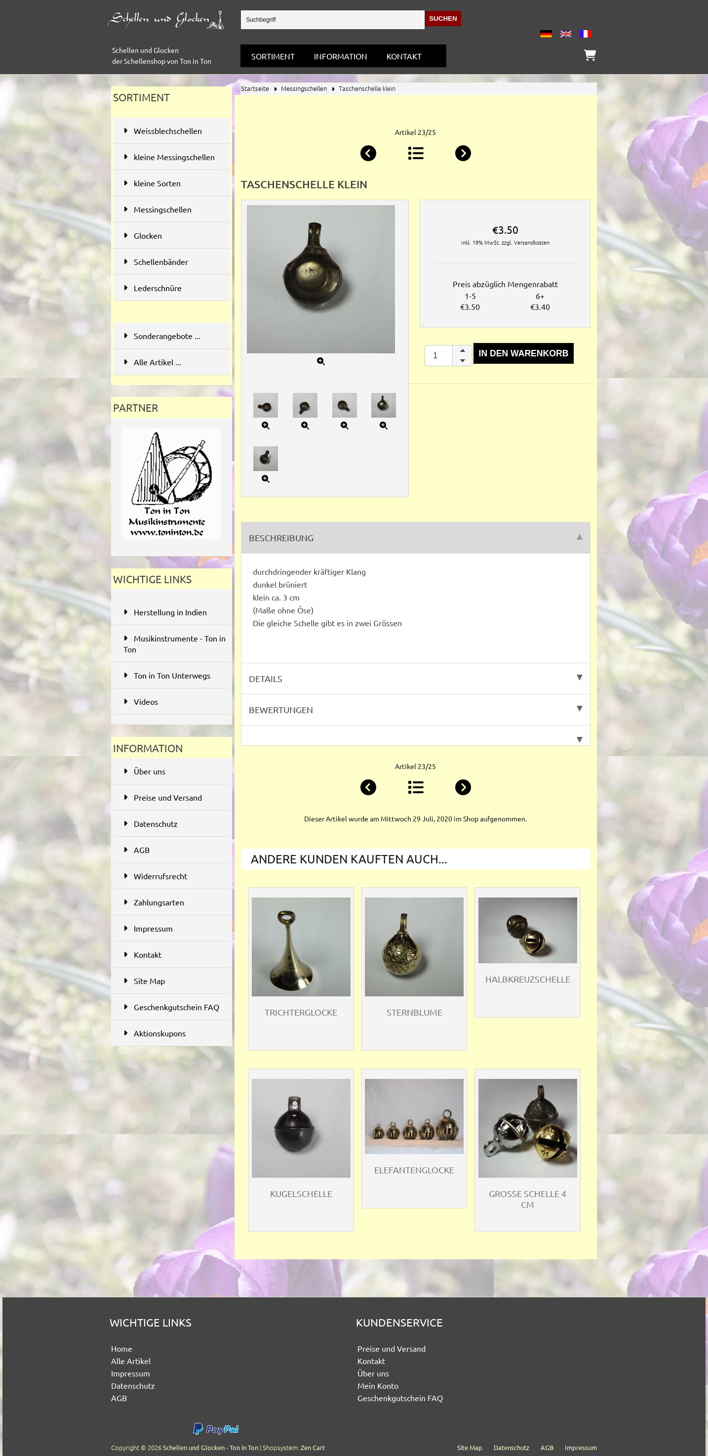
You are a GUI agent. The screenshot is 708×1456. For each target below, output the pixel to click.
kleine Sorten (170, 182)
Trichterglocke (301, 1012)
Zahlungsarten (153, 902)
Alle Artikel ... (152, 362)
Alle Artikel (131, 1361)
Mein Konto (377, 1385)
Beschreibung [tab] (416, 537)
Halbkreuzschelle (527, 979)
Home (121, 1348)
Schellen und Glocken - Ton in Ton (210, 1447)
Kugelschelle (301, 1193)
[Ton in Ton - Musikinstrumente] (171, 541)
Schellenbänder (170, 261)
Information (340, 56)
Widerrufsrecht (155, 876)
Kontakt (404, 56)
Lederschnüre (170, 287)
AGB (136, 850)
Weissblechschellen (170, 130)
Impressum (148, 928)
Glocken (170, 235)
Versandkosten (532, 242)
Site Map (144, 980)
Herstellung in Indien (165, 612)
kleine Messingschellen (170, 161)
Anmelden (575, 14)
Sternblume (414, 1012)
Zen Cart (313, 1447)
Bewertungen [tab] (416, 709)
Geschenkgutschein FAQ (171, 1007)
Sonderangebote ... (161, 336)
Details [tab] (416, 678)
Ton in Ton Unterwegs (166, 675)
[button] (462, 350)
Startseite (255, 88)
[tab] (415, 736)
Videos (140, 701)
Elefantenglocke (414, 1169)
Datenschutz (150, 823)
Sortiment (273, 56)
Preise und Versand (162, 797)
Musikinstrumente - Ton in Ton (174, 643)
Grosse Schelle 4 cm (527, 1198)
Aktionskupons (154, 1033)
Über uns (144, 771)
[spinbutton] (448, 355)
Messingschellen (304, 88)
